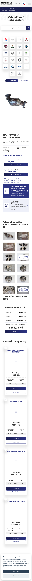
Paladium (8, 313)
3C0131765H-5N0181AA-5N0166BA (16, 351)
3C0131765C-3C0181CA (16, 501)
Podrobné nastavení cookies (11, 567)
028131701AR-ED (16, 402)
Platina (7, 317)
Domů (3, 8)
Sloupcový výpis (12, 80)
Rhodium (8, 321)
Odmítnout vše (16, 576)
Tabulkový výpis (24, 80)
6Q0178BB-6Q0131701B (16, 451)
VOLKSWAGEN (11, 8)
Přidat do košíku (16, 165)
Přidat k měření (16, 174)
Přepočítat (16, 331)
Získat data (16, 388)
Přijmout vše (16, 571)
